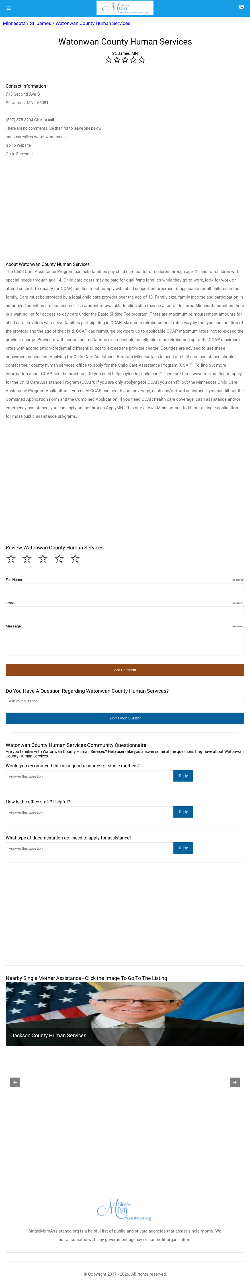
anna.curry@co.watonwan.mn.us (35, 137)
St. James (40, 23)
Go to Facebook (20, 154)
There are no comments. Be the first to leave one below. (54, 128)
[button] (125, 670)
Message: (125, 626)
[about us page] (241, 8)
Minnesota (14, 23)
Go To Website (18, 145)
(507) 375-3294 (30, 119)
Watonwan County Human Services (93, 23)
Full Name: (125, 580)
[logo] (125, 8)
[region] (125, 212)
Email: (125, 603)
